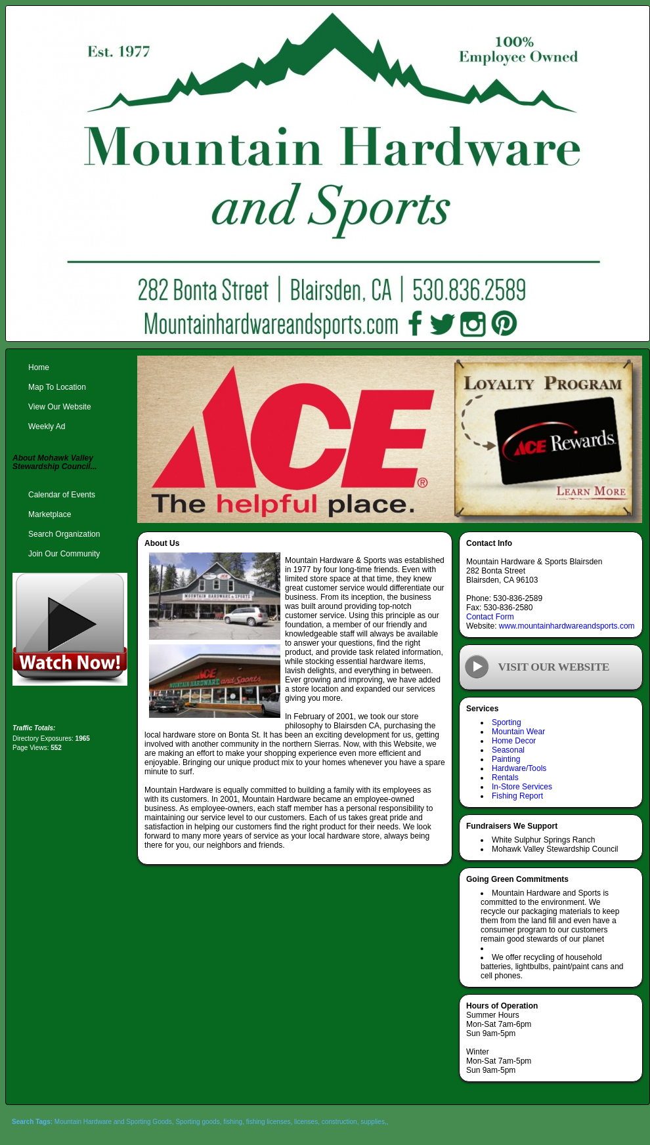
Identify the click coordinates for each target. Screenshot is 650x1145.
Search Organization (64, 534)
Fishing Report (517, 796)
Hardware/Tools (519, 768)
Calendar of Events (61, 494)
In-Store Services (522, 786)
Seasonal (508, 750)
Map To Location (57, 387)
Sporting (506, 722)
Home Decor (514, 740)
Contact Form (490, 616)
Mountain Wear (518, 731)
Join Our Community (64, 553)
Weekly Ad (46, 426)
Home (38, 367)
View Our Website (59, 406)
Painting (506, 759)
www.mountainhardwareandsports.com (567, 626)
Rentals (505, 777)
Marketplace (49, 514)
